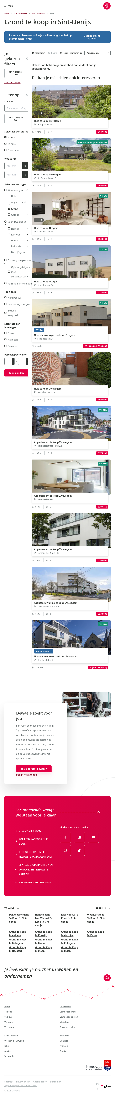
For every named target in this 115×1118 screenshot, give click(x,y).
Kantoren (64, 1035)
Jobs (6, 1045)
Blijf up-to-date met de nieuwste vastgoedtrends (34, 854)
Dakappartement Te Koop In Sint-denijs (19, 918)
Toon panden (16, 373)
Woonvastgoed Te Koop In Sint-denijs (96, 918)
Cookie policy (40, 1081)
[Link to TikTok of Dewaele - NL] (79, 850)
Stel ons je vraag (28, 830)
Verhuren (9, 1027)
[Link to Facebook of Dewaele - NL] (65, 837)
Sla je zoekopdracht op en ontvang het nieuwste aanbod (34, 869)
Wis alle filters (12, 82)
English (63, 1051)
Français (64, 1045)
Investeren (65, 1006)
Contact (64, 1040)
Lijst (64, 52)
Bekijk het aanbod (26, 774)
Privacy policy (23, 1081)
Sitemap (8, 1081)
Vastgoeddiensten (69, 1016)
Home (6, 13)
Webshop (64, 1022)
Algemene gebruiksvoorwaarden (20, 1085)
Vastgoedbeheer (68, 1011)
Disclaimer (55, 1081)
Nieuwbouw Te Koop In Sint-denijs (69, 918)
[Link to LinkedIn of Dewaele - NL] (79, 837)
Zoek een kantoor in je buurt (31, 841)
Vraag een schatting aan (33, 882)
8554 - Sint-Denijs (38, 13)
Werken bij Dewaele (14, 1040)
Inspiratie (9, 1056)
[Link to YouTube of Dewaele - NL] (93, 837)
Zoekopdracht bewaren (34, 768)
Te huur (8, 1016)
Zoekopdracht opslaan (92, 37)
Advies (7, 1051)
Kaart (52, 52)
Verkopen (9, 1022)
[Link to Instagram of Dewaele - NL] (65, 850)
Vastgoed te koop (20, 13)
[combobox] (16, 108)
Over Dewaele (11, 1035)
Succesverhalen (67, 1027)
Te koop (8, 1011)
